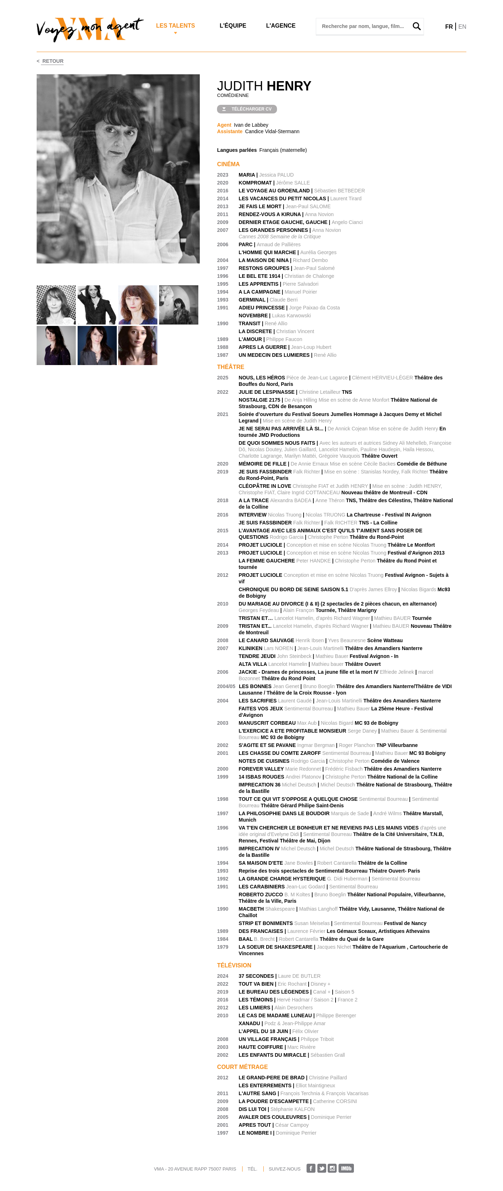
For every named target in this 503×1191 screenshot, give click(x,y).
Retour (52, 61)
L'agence (281, 26)
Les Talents (175, 26)
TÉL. (252, 1169)
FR (449, 27)
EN (462, 27)
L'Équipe (233, 26)
